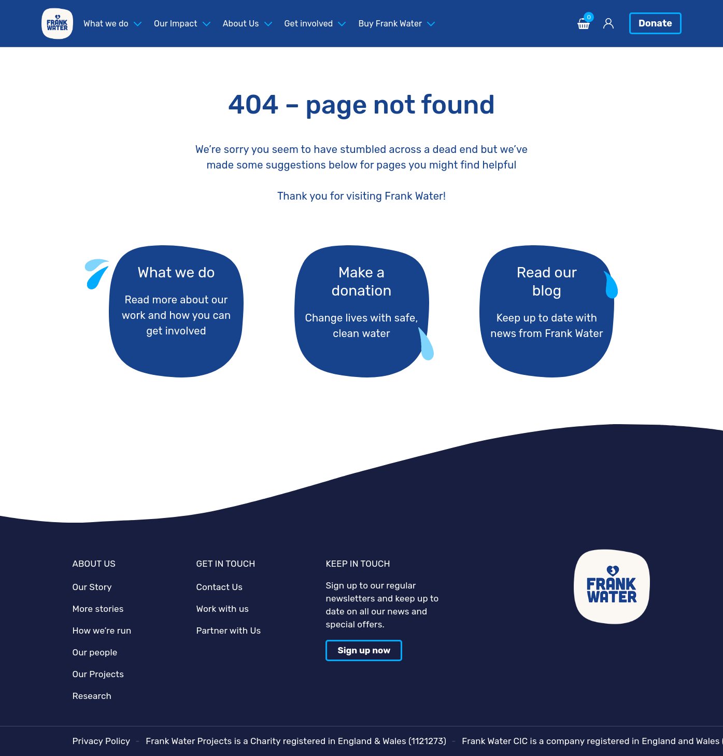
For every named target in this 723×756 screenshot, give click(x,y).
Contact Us (219, 587)
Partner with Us (228, 630)
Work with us (222, 609)
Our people (95, 652)
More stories (98, 609)
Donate (655, 23)
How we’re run (102, 630)
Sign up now (363, 650)
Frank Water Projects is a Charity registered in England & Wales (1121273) (296, 741)
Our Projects (98, 674)
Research (92, 696)
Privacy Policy (102, 741)
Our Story (92, 587)
